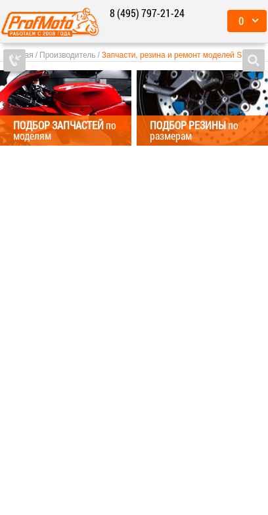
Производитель (67, 55)
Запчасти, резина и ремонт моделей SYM (178, 55)
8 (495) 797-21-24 (147, 13)
